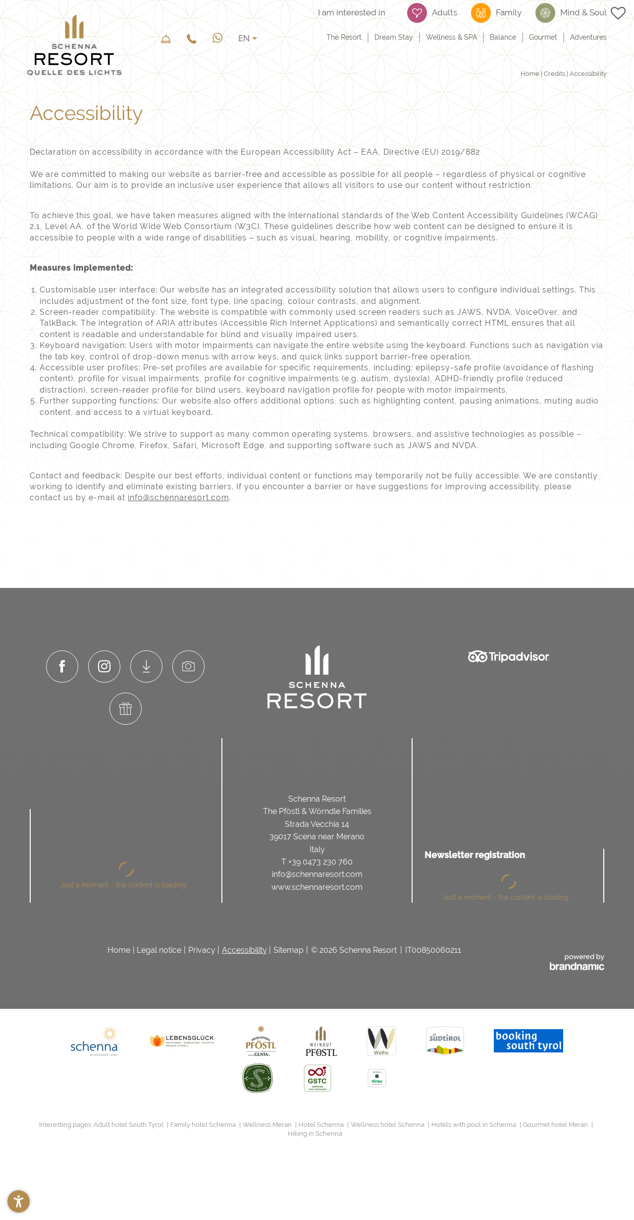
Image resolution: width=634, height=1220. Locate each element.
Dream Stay (393, 37)
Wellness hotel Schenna (388, 1124)
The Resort (344, 37)
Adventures (588, 37)
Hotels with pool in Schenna (474, 1124)
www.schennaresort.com (317, 887)
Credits (555, 73)
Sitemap (288, 950)
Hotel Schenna (322, 1124)
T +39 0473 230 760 (317, 862)
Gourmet (543, 37)
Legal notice (159, 950)
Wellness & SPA (451, 37)
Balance (503, 37)
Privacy (201, 950)
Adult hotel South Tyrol (129, 1124)
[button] (18, 1201)
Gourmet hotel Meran (556, 1124)
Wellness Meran (268, 1124)
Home (531, 73)
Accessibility (244, 950)
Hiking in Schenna (315, 1133)
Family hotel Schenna (203, 1124)
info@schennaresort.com (178, 497)
